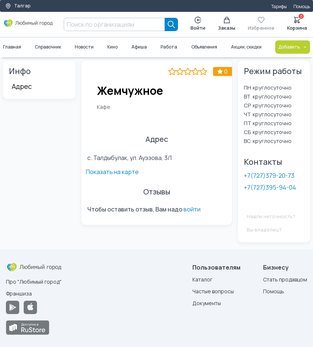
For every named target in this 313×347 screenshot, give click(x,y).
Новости (84, 47)
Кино (112, 47)
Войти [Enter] (198, 24)
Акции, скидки (246, 47)
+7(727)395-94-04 (270, 187)
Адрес (22, 86)
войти (192, 196)
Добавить (292, 47)
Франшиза (19, 293)
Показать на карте (205, 157)
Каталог (202, 279)
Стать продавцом (285, 279)
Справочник (48, 47)
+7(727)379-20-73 (269, 175)
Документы (206, 303)
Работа (169, 47)
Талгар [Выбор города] (17, 6)
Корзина (297, 23)
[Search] (171, 24)
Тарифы (279, 6)
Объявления (204, 47)
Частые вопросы (213, 291)
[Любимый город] (28, 25)
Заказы (226, 24)
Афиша (139, 47)
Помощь (301, 6)
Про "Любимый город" (33, 281)
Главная (12, 47)
